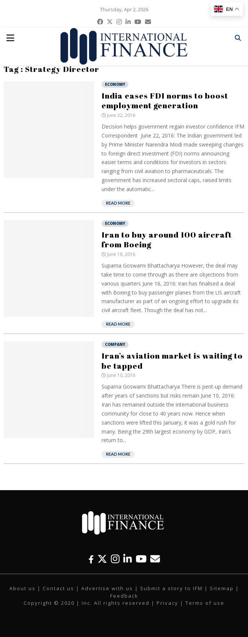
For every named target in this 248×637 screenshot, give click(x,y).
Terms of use (204, 603)
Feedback (124, 595)
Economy (115, 84)
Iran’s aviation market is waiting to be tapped (172, 360)
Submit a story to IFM (171, 588)
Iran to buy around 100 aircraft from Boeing (167, 239)
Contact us (58, 588)
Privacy (167, 603)
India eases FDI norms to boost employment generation (165, 100)
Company (115, 344)
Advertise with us (107, 588)
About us (22, 588)
